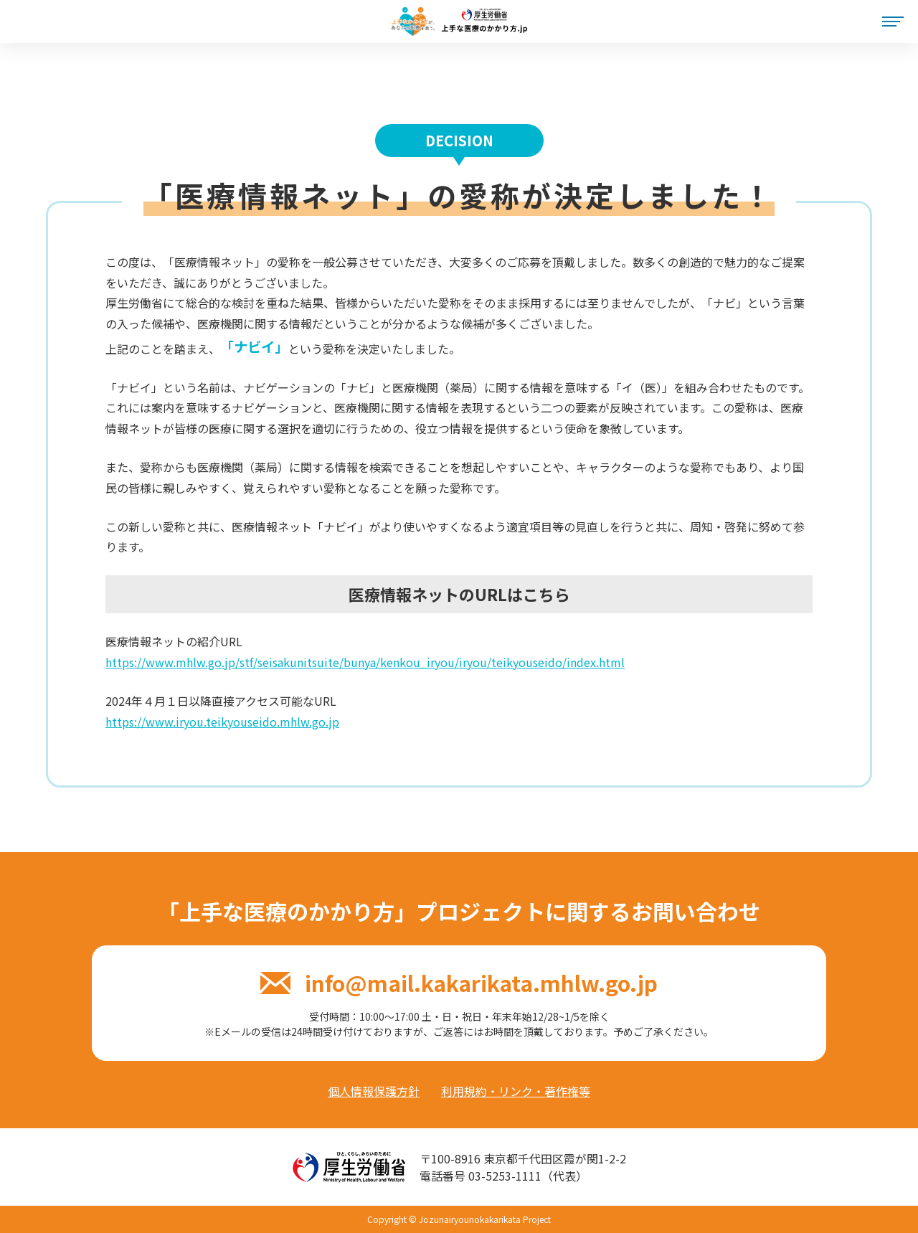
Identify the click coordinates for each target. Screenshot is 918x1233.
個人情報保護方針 (374, 1091)
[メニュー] (893, 21)
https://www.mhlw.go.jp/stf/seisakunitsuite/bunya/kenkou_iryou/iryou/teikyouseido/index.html (365, 662)
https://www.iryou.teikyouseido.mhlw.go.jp (222, 721)
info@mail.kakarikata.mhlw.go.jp (458, 982)
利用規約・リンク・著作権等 (515, 1091)
